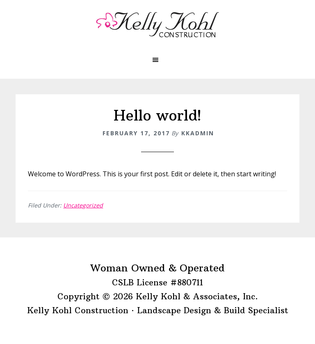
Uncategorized (83, 205)
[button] (157, 60)
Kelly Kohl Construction (157, 24)
